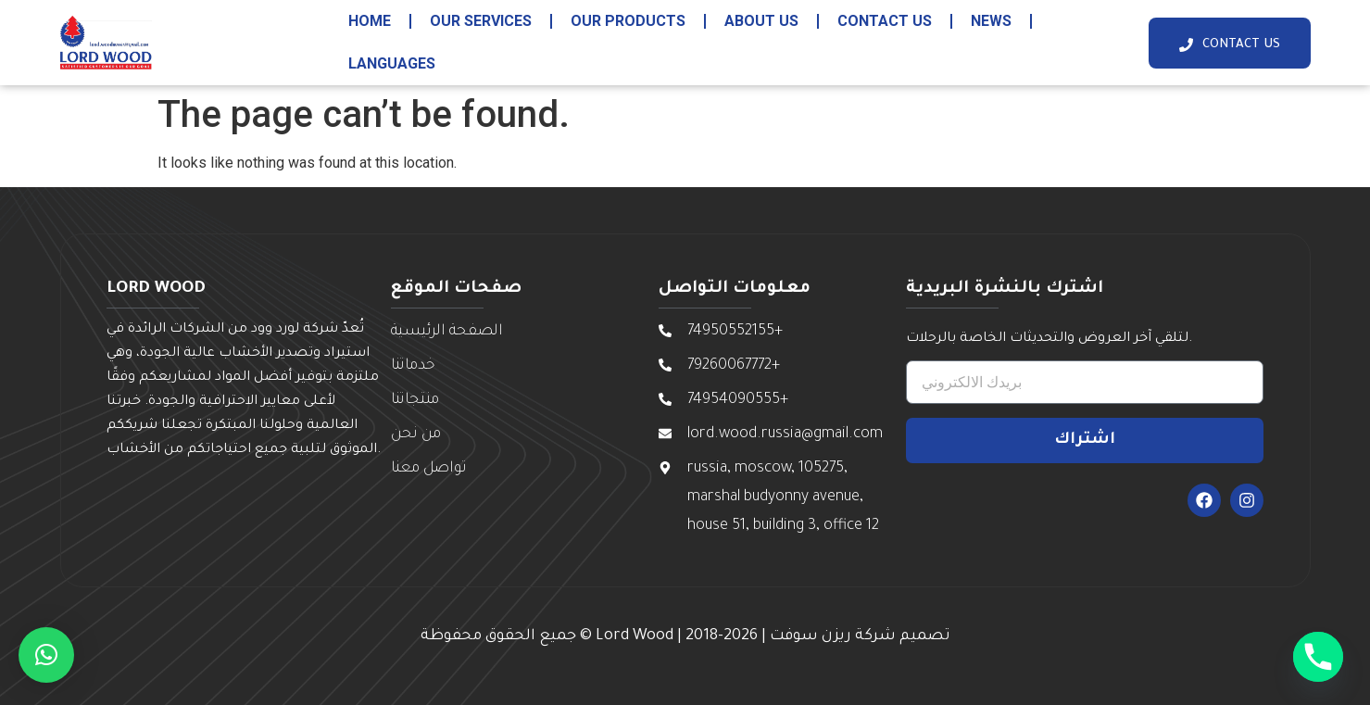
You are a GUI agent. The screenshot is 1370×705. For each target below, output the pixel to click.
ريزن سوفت (810, 636)
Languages (391, 63)
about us (761, 21)
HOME (369, 21)
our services (481, 21)
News (991, 21)
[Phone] (1318, 657)
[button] (46, 655)
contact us (884, 21)
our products (628, 21)
